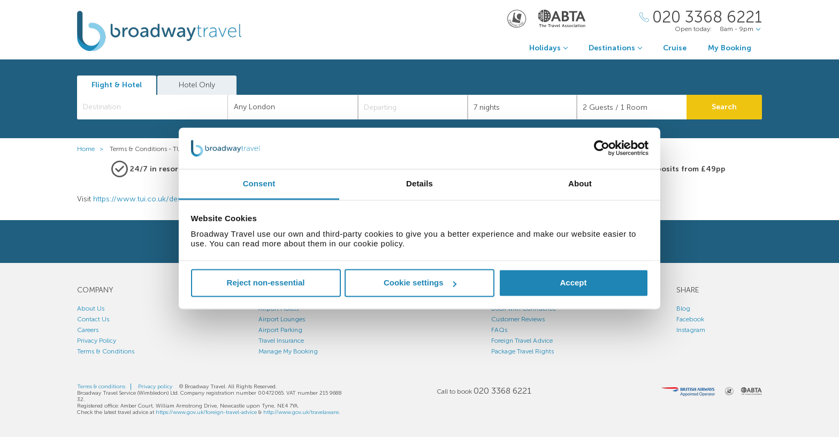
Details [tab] (419, 183)
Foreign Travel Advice (522, 340)
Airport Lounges (281, 319)
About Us (90, 308)
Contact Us (93, 319)
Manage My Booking (288, 351)
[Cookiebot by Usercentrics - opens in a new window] (602, 148)
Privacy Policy (96, 340)
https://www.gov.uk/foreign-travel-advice (206, 412)
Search (724, 106)
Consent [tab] (259, 183)
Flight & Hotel (116, 84)
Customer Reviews (518, 319)
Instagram (690, 330)
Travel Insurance (281, 340)
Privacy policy (155, 386)
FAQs (499, 330)
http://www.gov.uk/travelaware (301, 412)
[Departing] (413, 107)
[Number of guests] (632, 107)
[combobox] (152, 107)
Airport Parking (280, 330)
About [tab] (580, 183)
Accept (573, 283)
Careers (87, 330)
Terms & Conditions (105, 351)
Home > (92, 149)
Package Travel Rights (522, 351)
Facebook (690, 319)
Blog (683, 308)
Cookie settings (420, 283)
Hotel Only (197, 84)
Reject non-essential (266, 283)
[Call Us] (700, 17)
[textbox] (158, 107)
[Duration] (522, 107)
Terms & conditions (101, 386)
